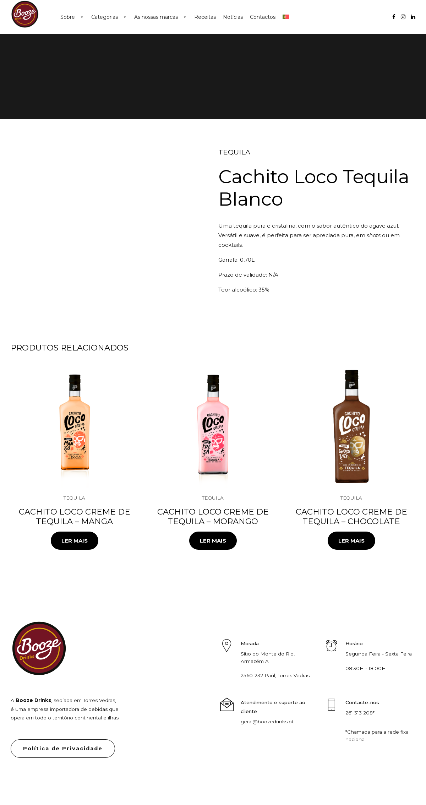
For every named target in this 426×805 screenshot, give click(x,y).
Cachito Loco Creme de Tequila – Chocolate (351, 516)
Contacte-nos (362, 702)
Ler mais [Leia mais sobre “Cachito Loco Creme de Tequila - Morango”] (213, 540)
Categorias (104, 17)
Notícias (233, 17)
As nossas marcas (156, 17)
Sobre (67, 17)
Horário (354, 643)
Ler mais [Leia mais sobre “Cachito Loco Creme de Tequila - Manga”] (74, 540)
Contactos (262, 17)
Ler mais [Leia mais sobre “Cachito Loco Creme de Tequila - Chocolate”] (351, 540)
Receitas (205, 17)
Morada (250, 643)
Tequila (234, 152)
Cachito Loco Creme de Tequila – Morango (213, 516)
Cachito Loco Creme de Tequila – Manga (74, 516)
